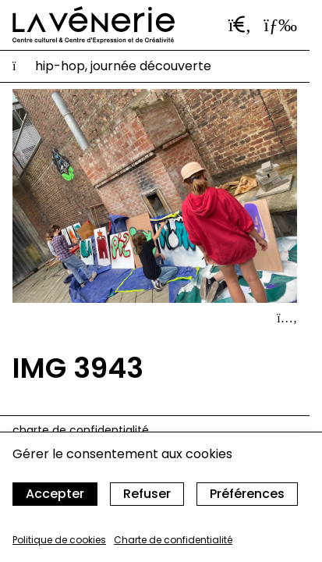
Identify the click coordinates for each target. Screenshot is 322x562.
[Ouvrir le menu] (280, 25)
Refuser (147, 494)
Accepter (55, 494)
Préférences (247, 494)
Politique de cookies (59, 539)
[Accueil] (93, 25)
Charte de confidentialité (173, 539)
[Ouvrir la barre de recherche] (240, 24)
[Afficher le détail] (287, 318)
